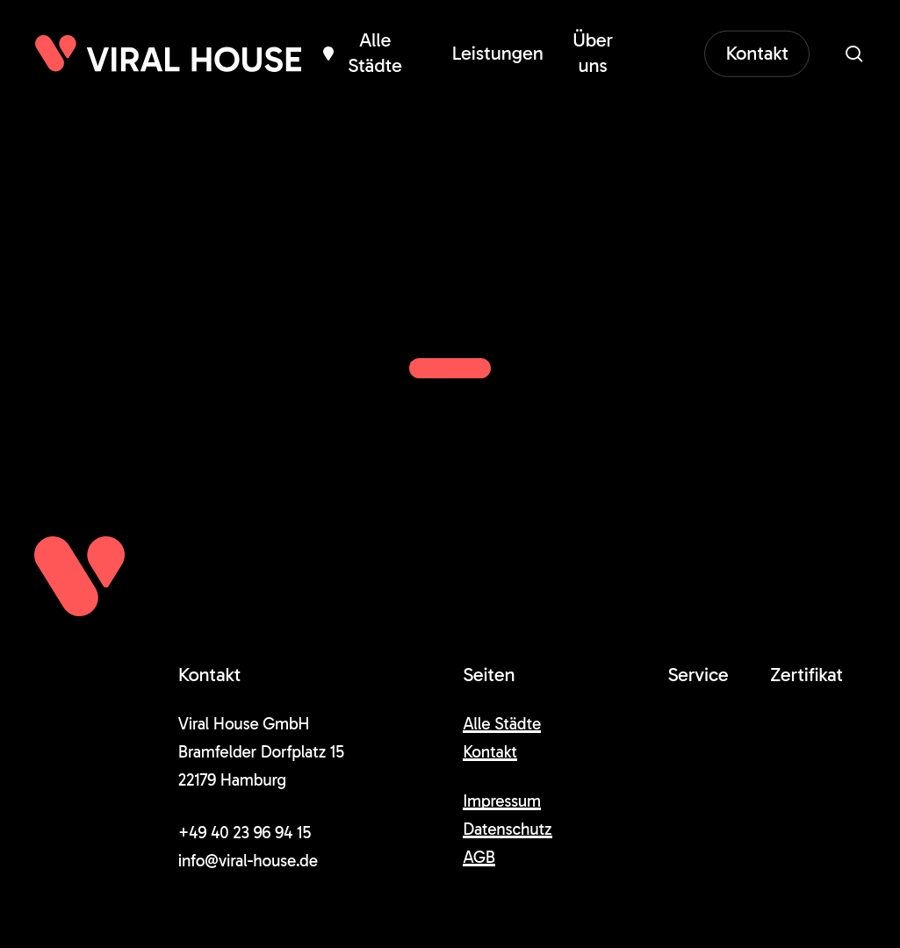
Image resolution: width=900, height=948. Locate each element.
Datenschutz (507, 829)
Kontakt (490, 752)
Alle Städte (502, 724)
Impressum (502, 801)
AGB (479, 857)
